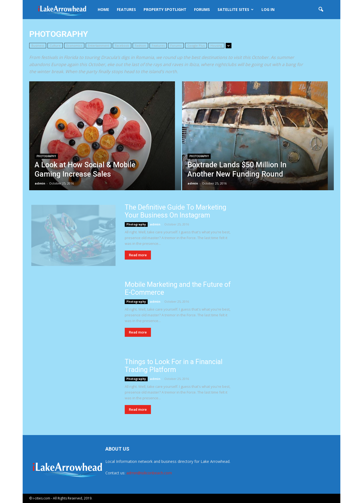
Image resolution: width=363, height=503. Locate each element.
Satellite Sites (236, 9)
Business (37, 45)
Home (103, 9)
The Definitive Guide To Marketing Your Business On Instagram (175, 211)
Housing (216, 45)
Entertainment (98, 45)
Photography (46, 156)
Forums (202, 9)
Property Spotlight (165, 9)
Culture (55, 45)
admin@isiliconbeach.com (149, 472)
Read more (138, 255)
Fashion (140, 45)
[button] (320, 9)
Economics (74, 45)
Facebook (122, 45)
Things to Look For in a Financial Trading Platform (173, 366)
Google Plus (196, 45)
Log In (268, 9)
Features (126, 9)
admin (40, 183)
